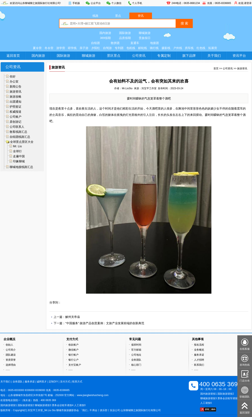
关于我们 (214, 55)
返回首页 (13, 55)
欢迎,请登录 (245, 3)
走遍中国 (19, 156)
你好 (12, 76)
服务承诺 (199, 354)
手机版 (76, 3)
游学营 (60, 48)
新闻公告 (15, 86)
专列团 (119, 48)
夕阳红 (95, 48)
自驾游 (107, 48)
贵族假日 (144, 38)
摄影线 (166, 48)
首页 (216, 68)
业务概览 (199, 349)
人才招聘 (199, 359)
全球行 (17, 151)
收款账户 (73, 344)
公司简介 (11, 349)
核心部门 (136, 364)
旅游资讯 (15, 91)
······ (8, 369)
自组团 (95, 43)
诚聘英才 (42, 381)
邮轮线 (142, 48)
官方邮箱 (136, 349)
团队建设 (11, 354)
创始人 (9, 344)
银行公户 (73, 359)
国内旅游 (105, 33)
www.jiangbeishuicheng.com (92, 395)
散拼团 (115, 43)
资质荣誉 (11, 359)
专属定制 (164, 55)
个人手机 (137, 3)
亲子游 (84, 48)
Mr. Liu (17, 146)
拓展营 (212, 48)
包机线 (130, 48)
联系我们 (199, 364)
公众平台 (96, 3)
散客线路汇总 (18, 131)
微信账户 (73, 349)
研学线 (72, 48)
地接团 (154, 43)
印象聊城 (19, 161)
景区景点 (113, 55)
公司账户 (15, 116)
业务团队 (136, 359)
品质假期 (125, 38)
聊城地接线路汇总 (21, 167)
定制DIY (53, 381)
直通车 (134, 43)
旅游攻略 (15, 96)
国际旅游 (125, 33)
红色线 (201, 48)
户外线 (177, 48)
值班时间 (136, 344)
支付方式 (65, 381)
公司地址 (136, 354)
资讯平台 (239, 55)
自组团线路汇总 (20, 136)
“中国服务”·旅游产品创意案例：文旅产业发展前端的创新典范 (104, 323)
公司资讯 (138, 55)
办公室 (14, 81)
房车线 (189, 48)
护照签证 (15, 106)
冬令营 (49, 48)
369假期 (105, 38)
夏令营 (37, 48)
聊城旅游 (144, 33)
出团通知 (15, 101)
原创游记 (15, 121)
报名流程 (199, 344)
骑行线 (154, 48)
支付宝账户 (74, 364)
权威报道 (15, 111)
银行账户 (73, 354)
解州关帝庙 (72, 317)
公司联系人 (17, 126)
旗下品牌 (189, 55)
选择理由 (11, 364)
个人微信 (116, 3)
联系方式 (77, 381)
